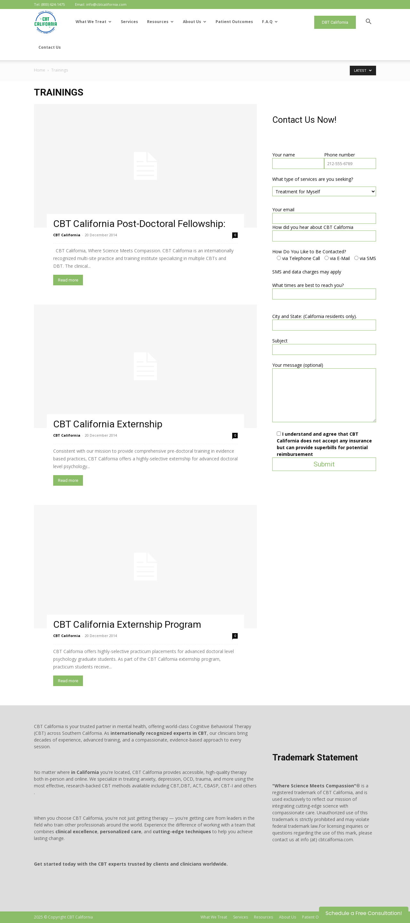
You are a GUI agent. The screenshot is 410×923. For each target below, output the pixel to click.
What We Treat (93, 21)
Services (129, 21)
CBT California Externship (107, 424)
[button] (368, 22)
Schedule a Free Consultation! (363, 913)
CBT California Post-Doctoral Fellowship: (139, 223)
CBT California (66, 234)
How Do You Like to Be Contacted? (309, 251)
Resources (160, 21)
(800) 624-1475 (53, 4)
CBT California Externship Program (127, 624)
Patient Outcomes (234, 21)
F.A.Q (270, 21)
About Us (194, 21)
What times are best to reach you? (308, 285)
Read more (68, 280)
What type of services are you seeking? (312, 179)
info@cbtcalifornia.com (106, 4)
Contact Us (49, 47)
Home (39, 70)
